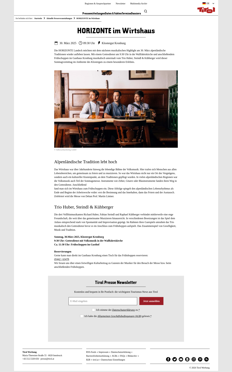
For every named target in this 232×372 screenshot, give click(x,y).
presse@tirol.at (47, 360)
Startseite (38, 18)
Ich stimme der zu (118, 311)
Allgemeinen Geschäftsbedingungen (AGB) (119, 317)
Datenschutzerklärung (123, 311)
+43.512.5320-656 (30, 360)
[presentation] (116, 328)
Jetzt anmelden (151, 302)
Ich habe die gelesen (118, 317)
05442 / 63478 (61, 260)
